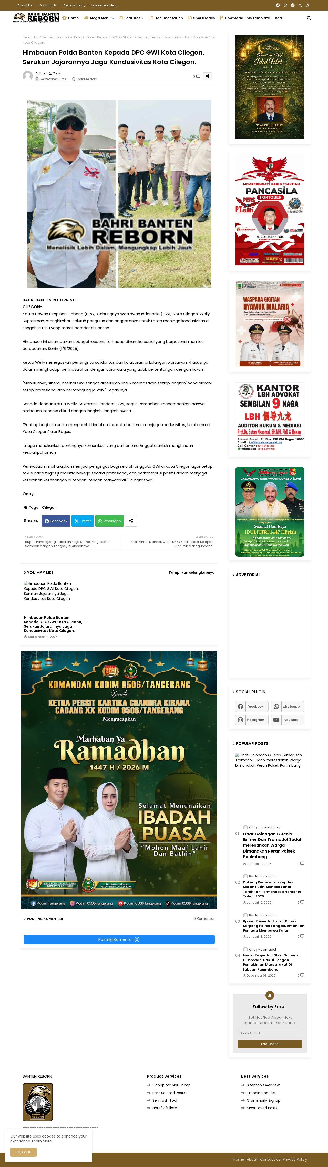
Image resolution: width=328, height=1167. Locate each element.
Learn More (42, 1141)
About (252, 1159)
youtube (291, 720)
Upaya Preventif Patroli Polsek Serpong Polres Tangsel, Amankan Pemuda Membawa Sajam (273, 926)
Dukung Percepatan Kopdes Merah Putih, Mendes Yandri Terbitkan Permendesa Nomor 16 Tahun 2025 (272, 889)
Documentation (104, 5)
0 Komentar (204, 918)
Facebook (58, 521)
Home (70, 18)
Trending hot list (261, 1092)
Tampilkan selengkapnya (192, 572)
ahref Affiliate (164, 1108)
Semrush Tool (164, 1100)
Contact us (47, 5)
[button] (309, 18)
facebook (255, 706)
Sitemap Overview (263, 1085)
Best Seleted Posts (168, 1092)
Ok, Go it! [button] (23, 1152)
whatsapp (291, 706)
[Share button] (131, 521)
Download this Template (245, 18)
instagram (255, 720)
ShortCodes (201, 18)
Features (129, 18)
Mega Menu (97, 18)
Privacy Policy (74, 5)
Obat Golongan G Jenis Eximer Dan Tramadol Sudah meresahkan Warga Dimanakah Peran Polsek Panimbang (272, 845)
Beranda (30, 37)
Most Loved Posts (262, 1108)
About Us (25, 5)
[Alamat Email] (270, 1033)
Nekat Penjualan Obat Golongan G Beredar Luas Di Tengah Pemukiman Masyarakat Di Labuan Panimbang (272, 962)
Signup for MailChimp (171, 1085)
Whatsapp (112, 521)
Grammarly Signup (263, 1100)
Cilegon (46, 37)
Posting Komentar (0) (119, 939)
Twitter (85, 521)
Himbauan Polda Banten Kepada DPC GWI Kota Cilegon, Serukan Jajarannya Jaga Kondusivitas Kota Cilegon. (53, 624)
